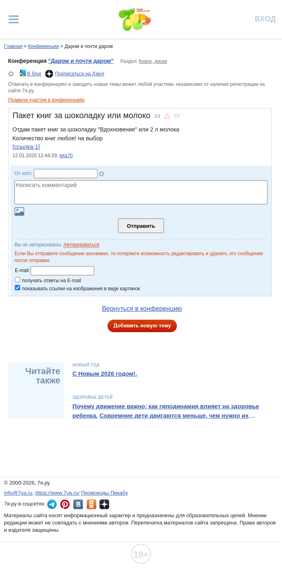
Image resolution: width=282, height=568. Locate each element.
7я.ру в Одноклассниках (91, 504)
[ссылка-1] (26, 147)
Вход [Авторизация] (265, 18)
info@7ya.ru (18, 493)
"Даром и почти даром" (81, 61)
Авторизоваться (81, 245)
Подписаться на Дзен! (79, 74)
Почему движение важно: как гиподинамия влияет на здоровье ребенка (166, 410)
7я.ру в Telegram (52, 504)
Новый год (86, 364)
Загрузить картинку (19, 211)
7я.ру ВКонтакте (78, 504)
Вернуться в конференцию (142, 308)
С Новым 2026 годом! (104, 373)
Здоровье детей (93, 397)
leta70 (66, 155)
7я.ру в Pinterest (65, 504)
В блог (34, 74)
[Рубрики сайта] (14, 19)
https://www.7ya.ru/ (57, 493)
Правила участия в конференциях (46, 100)
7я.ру (104, 504)
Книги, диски (153, 61)
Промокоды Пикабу (104, 493)
